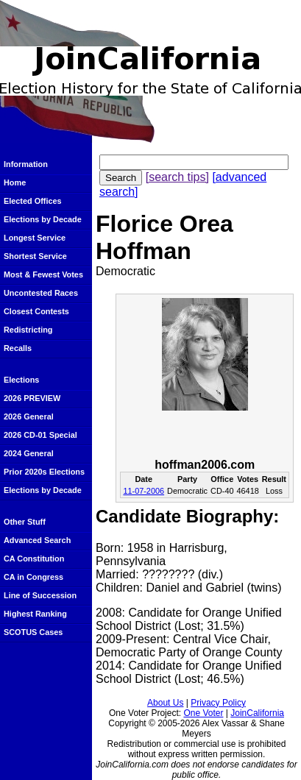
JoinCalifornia (257, 713)
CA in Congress (33, 576)
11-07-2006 (143, 490)
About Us (165, 703)
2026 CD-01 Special (40, 434)
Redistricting (28, 329)
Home (15, 182)
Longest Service (34, 237)
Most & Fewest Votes (43, 274)
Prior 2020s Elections (44, 471)
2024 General (29, 453)
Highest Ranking (35, 613)
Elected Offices (33, 200)
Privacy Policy (218, 703)
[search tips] (177, 177)
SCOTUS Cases (33, 632)
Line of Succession (40, 595)
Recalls (18, 348)
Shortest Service (35, 256)
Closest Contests (36, 311)
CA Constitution (34, 558)
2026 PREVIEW (32, 398)
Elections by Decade (43, 219)
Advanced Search (37, 540)
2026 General (29, 416)
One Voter (203, 713)
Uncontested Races (41, 292)
